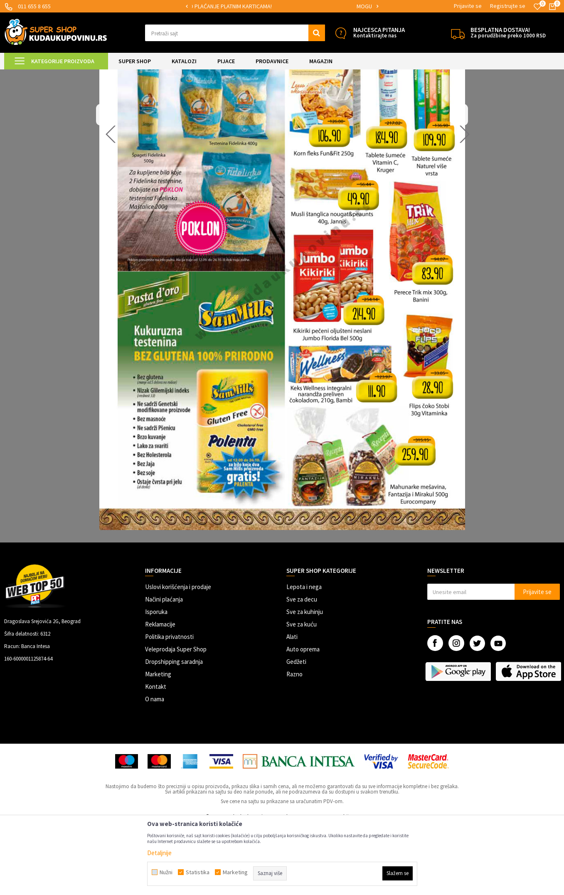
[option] (282, 6)
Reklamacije (160, 693)
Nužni (166, 872)
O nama (154, 768)
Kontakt (155, 756)
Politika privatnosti (169, 706)
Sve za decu (301, 669)
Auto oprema (303, 718)
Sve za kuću (301, 693)
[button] (235, 33)
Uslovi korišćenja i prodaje (178, 656)
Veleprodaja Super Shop (176, 718)
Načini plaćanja (164, 669)
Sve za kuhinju (304, 681)
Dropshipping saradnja (174, 731)
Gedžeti (296, 731)
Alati (292, 706)
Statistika (197, 872)
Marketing (158, 743)
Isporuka (156, 681)
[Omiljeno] (537, 6)
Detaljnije (159, 853)
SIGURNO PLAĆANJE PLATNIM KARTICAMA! (281, 6)
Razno (294, 743)
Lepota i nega (304, 656)
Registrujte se (507, 6)
